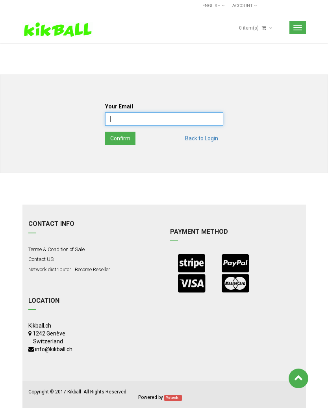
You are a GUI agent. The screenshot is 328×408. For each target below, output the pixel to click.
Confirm (120, 138)
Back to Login (201, 138)
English (213, 5)
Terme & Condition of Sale (56, 249)
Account (244, 5)
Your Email (119, 106)
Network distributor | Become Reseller (69, 269)
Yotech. (173, 398)
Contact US (41, 259)
